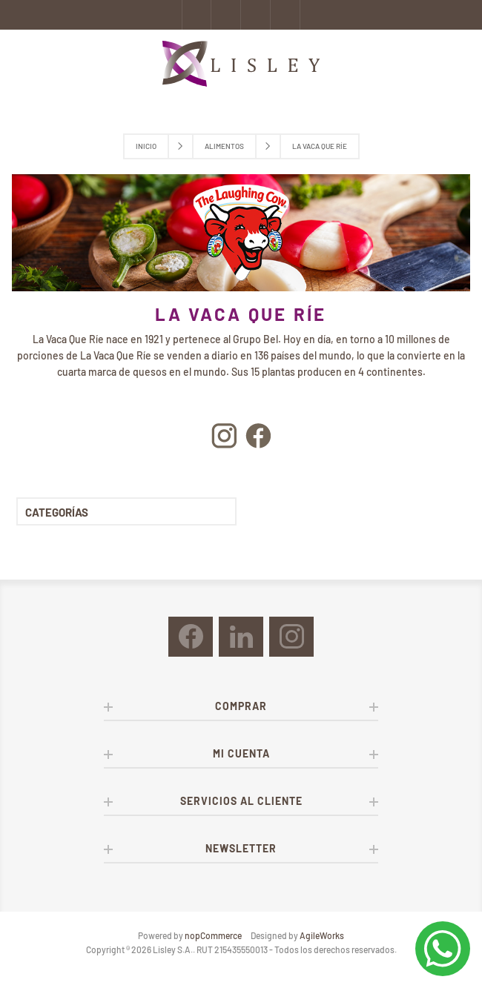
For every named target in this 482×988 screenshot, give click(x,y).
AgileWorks (322, 935)
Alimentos (224, 146)
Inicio (146, 146)
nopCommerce (213, 935)
